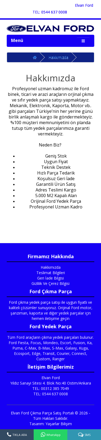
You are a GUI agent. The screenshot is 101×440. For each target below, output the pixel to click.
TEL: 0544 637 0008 (50, 12)
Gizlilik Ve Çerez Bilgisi (50, 283)
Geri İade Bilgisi (50, 278)
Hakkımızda (58, 57)
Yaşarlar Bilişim (59, 423)
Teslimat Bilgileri (50, 272)
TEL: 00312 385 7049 (50, 388)
